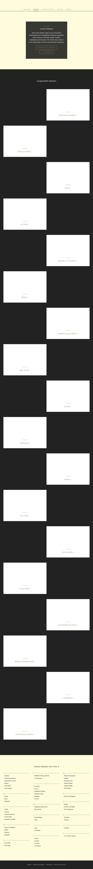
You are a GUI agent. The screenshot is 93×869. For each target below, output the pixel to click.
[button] (68, 115)
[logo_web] (46, 2)
